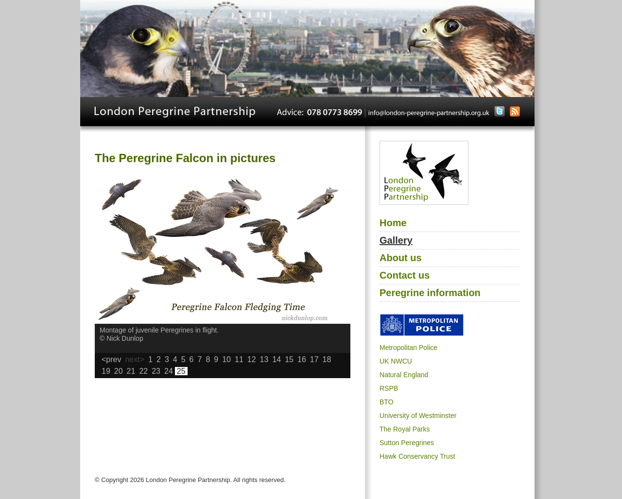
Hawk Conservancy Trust (417, 456)
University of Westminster (418, 415)
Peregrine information (430, 292)
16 (301, 359)
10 (226, 359)
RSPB (389, 388)
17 (314, 359)
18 (327, 359)
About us (401, 257)
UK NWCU (396, 361)
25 (181, 371)
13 (264, 359)
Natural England (404, 375)
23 (156, 371)
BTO (387, 402)
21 (131, 371)
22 (143, 371)
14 (276, 359)
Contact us (405, 275)
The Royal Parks (405, 429)
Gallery (396, 240)
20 (118, 371)
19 (106, 371)
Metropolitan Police (408, 347)
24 (168, 371)
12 (251, 359)
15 (289, 359)
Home (393, 222)
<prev (111, 359)
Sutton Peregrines (407, 443)
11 (239, 359)
